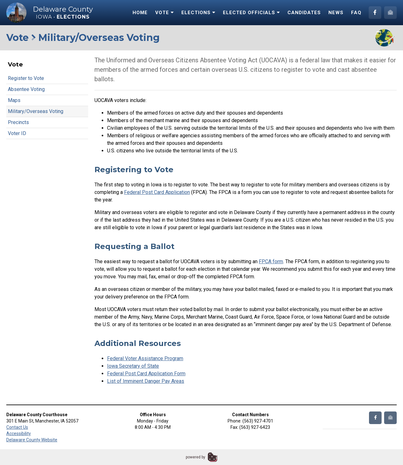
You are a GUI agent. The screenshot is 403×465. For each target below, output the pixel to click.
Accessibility (18, 433)
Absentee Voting (26, 89)
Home (140, 12)
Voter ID (17, 133)
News (335, 12)
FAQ (356, 12)
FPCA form (271, 261)
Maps (14, 100)
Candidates (304, 12)
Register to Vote (26, 78)
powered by (195, 457)
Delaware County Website (31, 439)
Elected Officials (251, 12)
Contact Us (17, 427)
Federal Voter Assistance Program (145, 358)
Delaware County (63, 9)
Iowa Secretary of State (133, 366)
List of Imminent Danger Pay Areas (145, 381)
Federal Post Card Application (157, 192)
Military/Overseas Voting (35, 111)
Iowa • (63, 17)
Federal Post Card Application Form (146, 374)
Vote (164, 12)
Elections (198, 12)
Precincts (18, 122)
